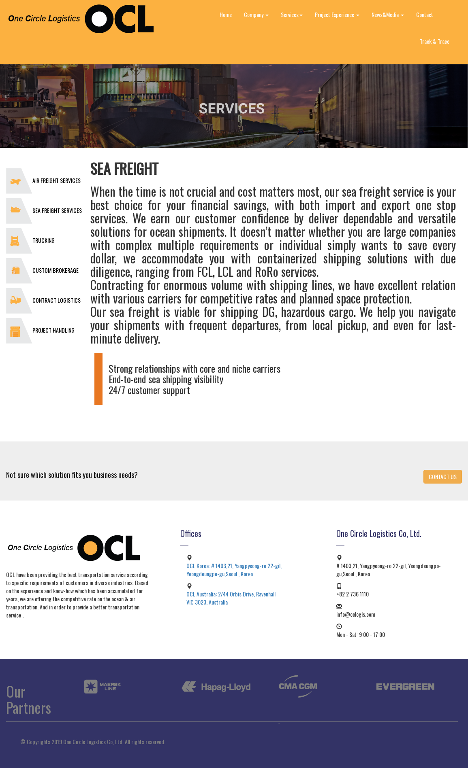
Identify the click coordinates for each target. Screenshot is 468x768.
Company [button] (256, 14)
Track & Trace (434, 41)
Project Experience (337, 14)
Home (226, 14)
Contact (424, 14)
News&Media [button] (388, 14)
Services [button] (292, 14)
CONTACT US (443, 476)
